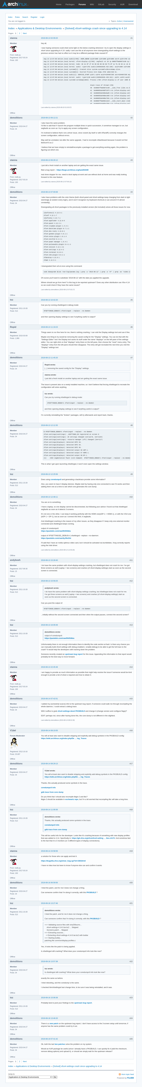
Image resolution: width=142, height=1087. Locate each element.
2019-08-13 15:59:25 (49, 581)
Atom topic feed (127, 1074)
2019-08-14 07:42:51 (49, 699)
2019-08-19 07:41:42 (49, 1039)
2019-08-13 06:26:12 (49, 160)
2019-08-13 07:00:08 (49, 192)
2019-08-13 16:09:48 (49, 625)
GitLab (101, 4)
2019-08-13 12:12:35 (49, 425)
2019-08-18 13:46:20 (49, 1018)
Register (34, 17)
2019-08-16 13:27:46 (49, 903)
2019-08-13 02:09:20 (49, 38)
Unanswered (128, 21)
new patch (54, 1023)
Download (133, 4)
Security (112, 4)
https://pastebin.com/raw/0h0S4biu (56, 531)
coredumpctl (56, 479)
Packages (70, 4)
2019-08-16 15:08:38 (49, 998)
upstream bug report (74, 654)
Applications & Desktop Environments (40, 28)
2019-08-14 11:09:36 (49, 810)
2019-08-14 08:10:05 (49, 730)
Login (42, 17)
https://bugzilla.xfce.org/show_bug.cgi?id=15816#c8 (63, 861)
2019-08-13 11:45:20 (49, 358)
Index (10, 17)
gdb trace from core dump (52, 792)
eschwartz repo (71, 799)
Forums (82, 4)
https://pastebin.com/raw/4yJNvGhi (56, 538)
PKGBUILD (91, 892)
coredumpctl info (48, 788)
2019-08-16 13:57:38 (49, 961)
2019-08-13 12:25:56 (49, 474)
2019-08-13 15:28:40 (49, 560)
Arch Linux (15, 4)
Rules (17, 17)
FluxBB (130, 1078)
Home (58, 4)
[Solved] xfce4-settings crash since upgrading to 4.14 (96, 28)
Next (25, 33)
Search (25, 17)
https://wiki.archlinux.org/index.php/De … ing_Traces (63, 738)
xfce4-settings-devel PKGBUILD (71, 711)
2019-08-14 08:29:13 (49, 764)
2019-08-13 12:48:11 (49, 497)
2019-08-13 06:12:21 (49, 118)
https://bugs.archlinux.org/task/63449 (72, 170)
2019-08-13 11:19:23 (49, 327)
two (56, 1044)
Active (119, 21)
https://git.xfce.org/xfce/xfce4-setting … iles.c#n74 (93, 838)
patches (61, 1044)
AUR (122, 4)
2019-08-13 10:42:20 (49, 300)
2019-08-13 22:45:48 (49, 667)
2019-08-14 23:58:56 (49, 851)
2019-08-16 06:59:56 (49, 883)
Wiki (92, 4)
